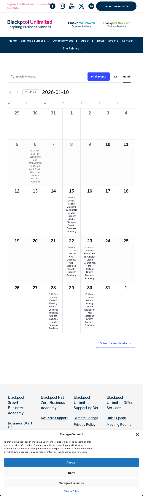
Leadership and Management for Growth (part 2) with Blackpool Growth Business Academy (35, 169)
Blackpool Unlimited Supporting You (86, 402)
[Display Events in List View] (116, 77)
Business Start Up (20, 425)
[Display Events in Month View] (127, 77)
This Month (30, 92)
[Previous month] (10, 92)
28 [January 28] (53, 287)
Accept (71, 462)
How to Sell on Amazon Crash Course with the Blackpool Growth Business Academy (90, 266)
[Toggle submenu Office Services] (65, 41)
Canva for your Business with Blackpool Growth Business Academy (71, 264)
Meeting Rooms (119, 425)
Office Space (116, 418)
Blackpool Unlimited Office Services (120, 402)
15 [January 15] (71, 190)
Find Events (98, 76)
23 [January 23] (89, 240)
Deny (71, 473)
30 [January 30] (89, 287)
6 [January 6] (35, 144)
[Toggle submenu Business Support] (35, 41)
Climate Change (86, 418)
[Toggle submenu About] (87, 41)
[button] (137, 434)
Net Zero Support (54, 418)
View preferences (71, 483)
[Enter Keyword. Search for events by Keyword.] (48, 77)
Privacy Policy (71, 491)
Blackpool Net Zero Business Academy (53, 402)
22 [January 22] (71, 240)
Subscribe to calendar (113, 343)
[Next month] (17, 92)
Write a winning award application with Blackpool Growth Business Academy (89, 312)
